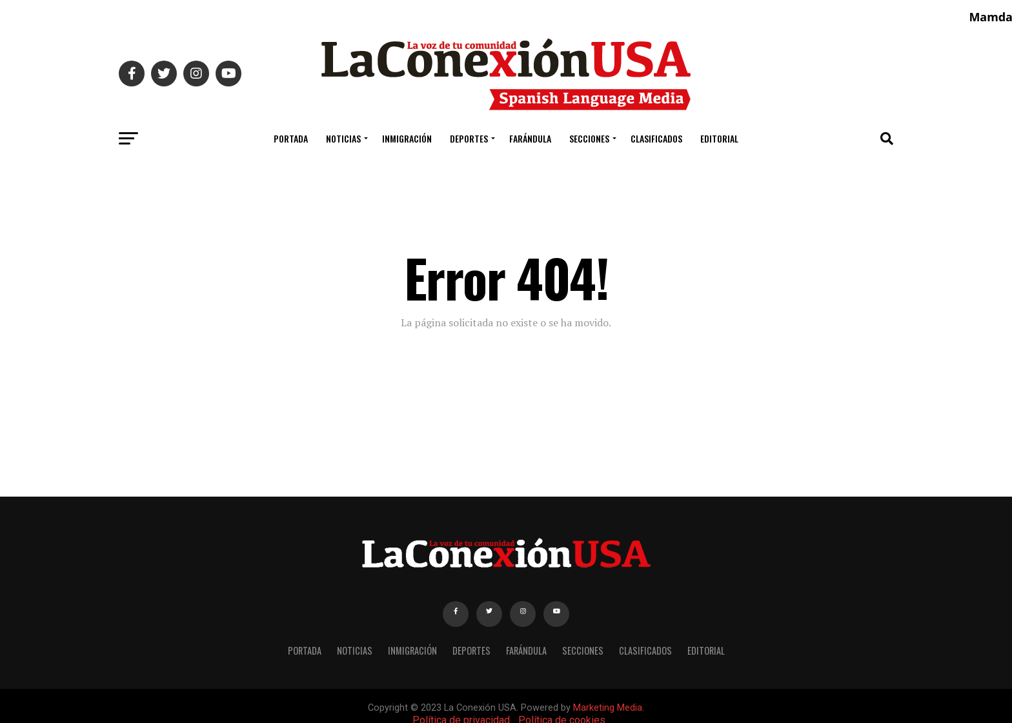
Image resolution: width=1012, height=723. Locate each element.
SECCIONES (589, 138)
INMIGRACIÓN (407, 138)
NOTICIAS (343, 138)
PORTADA (291, 138)
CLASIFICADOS (656, 138)
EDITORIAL (719, 138)
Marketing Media (607, 707)
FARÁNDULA (530, 138)
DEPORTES (469, 138)
